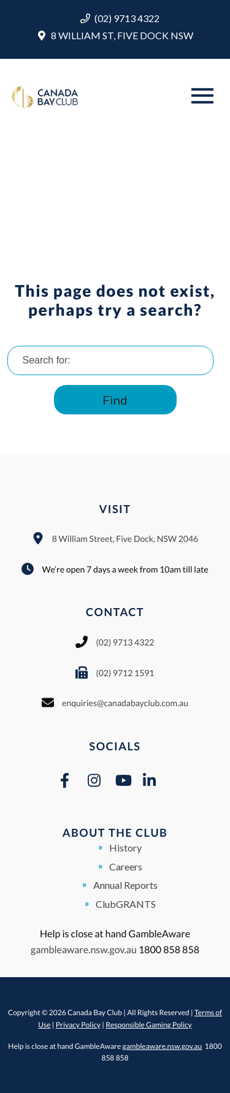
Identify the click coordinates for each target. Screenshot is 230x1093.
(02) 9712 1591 (125, 673)
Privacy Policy (78, 1024)
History (125, 847)
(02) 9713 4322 (126, 18)
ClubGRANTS (126, 904)
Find (115, 399)
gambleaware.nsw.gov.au (84, 950)
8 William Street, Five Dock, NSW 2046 (125, 538)
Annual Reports (125, 885)
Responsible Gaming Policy (148, 1024)
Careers (125, 866)
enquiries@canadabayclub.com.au (125, 703)
